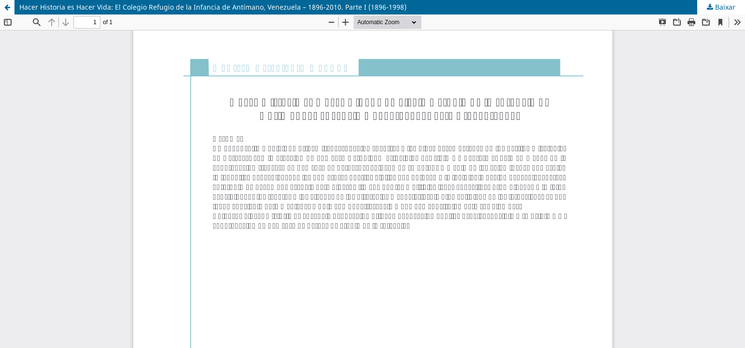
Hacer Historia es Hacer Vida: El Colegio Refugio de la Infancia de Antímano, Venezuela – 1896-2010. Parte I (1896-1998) (213, 7)
